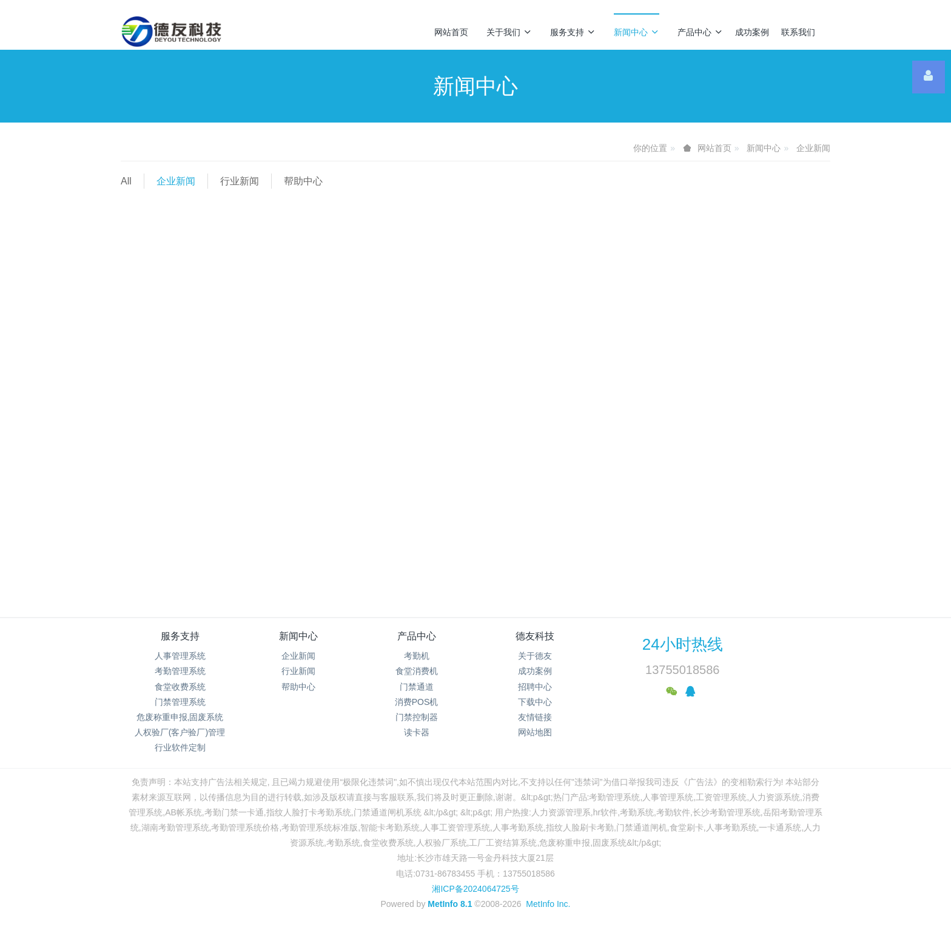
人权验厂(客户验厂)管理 (180, 732)
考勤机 (416, 656)
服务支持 (573, 32)
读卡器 (416, 732)
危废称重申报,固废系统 (180, 717)
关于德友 (535, 656)
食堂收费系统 (180, 687)
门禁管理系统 (180, 702)
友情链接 (535, 717)
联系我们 (798, 32)
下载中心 (535, 702)
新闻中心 (636, 32)
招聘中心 (535, 687)
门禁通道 (417, 687)
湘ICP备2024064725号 (475, 889)
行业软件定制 (180, 747)
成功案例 (752, 32)
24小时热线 (682, 644)
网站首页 (451, 32)
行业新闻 (239, 181)
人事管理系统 (180, 656)
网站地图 (535, 732)
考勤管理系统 (180, 671)
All (126, 181)
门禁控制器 (416, 717)
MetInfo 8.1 (450, 904)
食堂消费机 (416, 671)
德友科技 (535, 636)
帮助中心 (303, 181)
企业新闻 (813, 148)
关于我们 (509, 32)
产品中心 (700, 32)
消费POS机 (417, 702)
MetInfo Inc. (548, 904)
